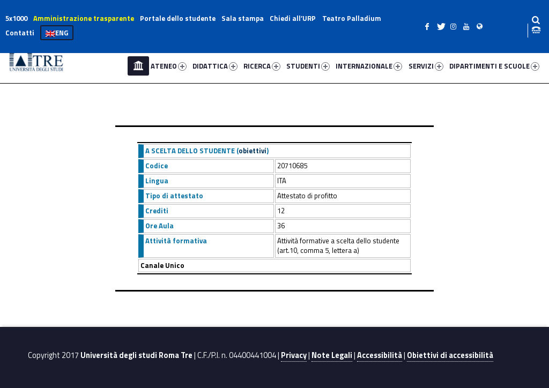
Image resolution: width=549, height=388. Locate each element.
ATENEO (169, 66)
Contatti (19, 32)
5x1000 (16, 18)
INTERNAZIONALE (369, 66)
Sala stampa (242, 18)
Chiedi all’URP (293, 18)
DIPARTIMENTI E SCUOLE (494, 66)
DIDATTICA (215, 66)
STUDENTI (308, 66)
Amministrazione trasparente (83, 18)
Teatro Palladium (351, 18)
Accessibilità (379, 355)
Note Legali (331, 355)
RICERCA (261, 66)
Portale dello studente (178, 18)
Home (138, 66)
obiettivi (252, 150)
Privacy (294, 355)
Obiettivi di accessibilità (450, 355)
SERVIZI (426, 66)
